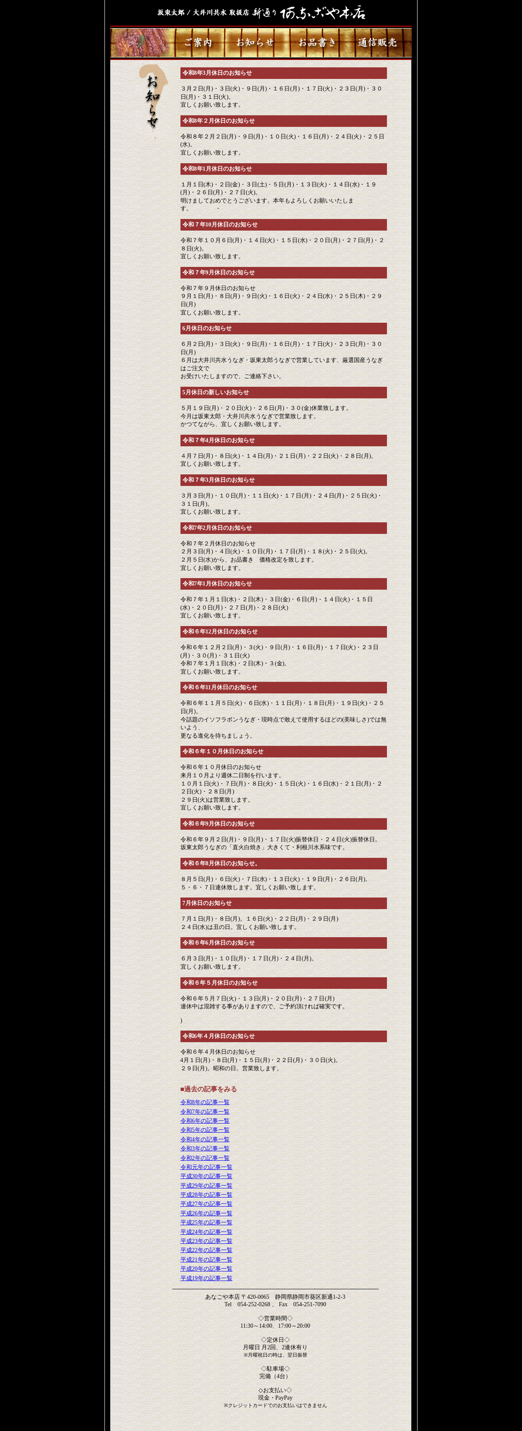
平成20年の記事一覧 (206, 1269)
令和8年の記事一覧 (205, 1102)
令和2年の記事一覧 (205, 1158)
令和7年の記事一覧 (205, 1112)
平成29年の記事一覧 (206, 1186)
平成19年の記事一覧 (206, 1278)
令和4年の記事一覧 (205, 1139)
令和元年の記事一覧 (206, 1167)
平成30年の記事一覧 (206, 1176)
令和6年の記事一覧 (205, 1121)
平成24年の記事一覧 (206, 1232)
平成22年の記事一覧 (206, 1250)
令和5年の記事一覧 (205, 1130)
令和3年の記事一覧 (205, 1148)
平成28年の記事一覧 (206, 1195)
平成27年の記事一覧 (206, 1204)
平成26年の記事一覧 (206, 1213)
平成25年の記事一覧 (206, 1222)
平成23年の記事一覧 (206, 1241)
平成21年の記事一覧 (206, 1260)
